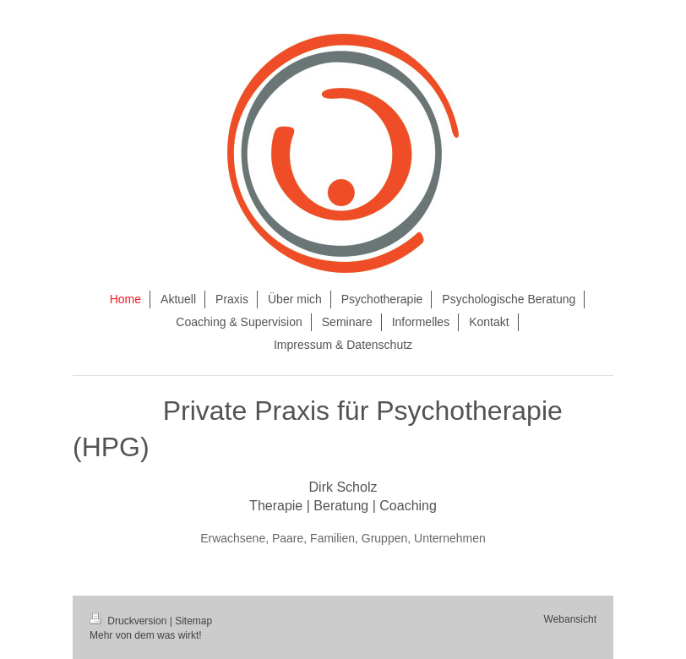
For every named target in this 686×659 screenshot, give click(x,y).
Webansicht (570, 619)
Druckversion (130, 621)
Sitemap (193, 621)
